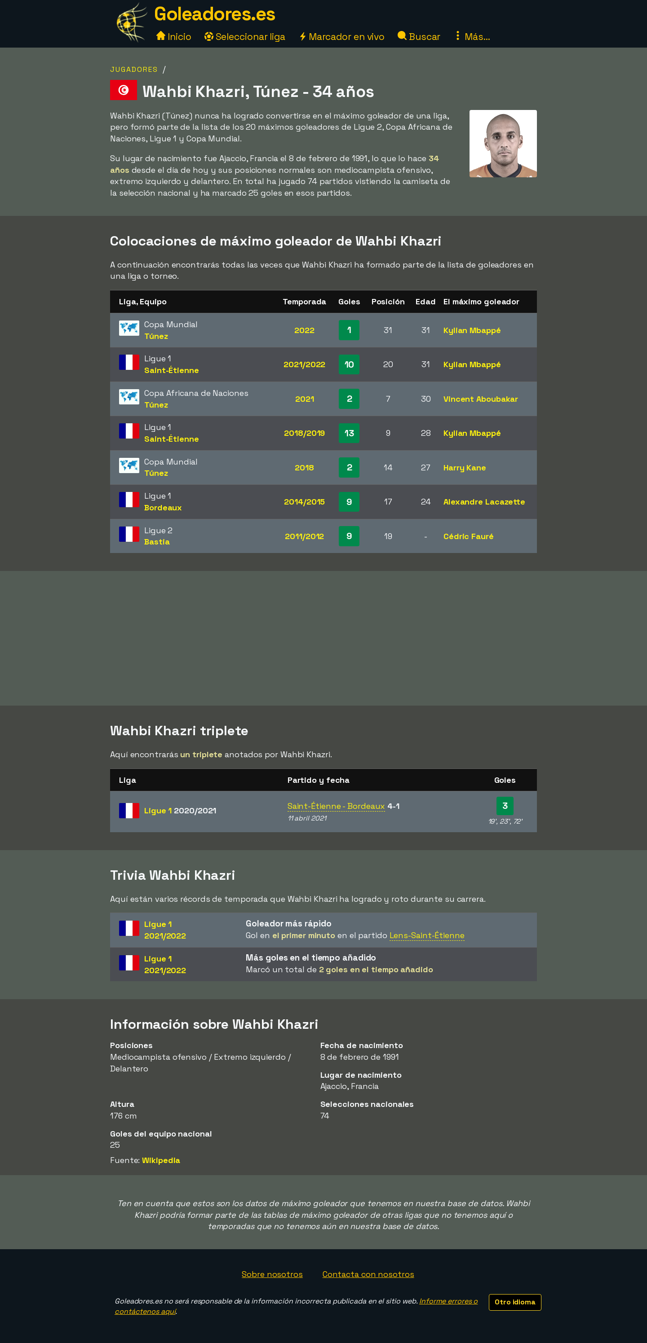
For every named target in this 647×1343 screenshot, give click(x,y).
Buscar (419, 37)
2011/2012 (304, 536)
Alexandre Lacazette (484, 501)
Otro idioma (515, 1302)
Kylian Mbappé (472, 330)
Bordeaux (163, 507)
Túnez (156, 336)
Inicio (173, 37)
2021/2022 (304, 364)
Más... (471, 37)
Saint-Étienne (171, 370)
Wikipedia (161, 1160)
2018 (304, 467)
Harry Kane (464, 467)
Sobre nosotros (272, 1274)
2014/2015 (304, 501)
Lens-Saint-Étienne (427, 935)
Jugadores (134, 69)
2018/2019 (304, 433)
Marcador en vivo (341, 37)
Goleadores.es (214, 14)
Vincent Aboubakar (480, 399)
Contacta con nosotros (368, 1274)
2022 (304, 330)
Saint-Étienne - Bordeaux (337, 806)
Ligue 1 (180, 810)
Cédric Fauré (468, 536)
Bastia (156, 541)
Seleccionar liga (244, 37)
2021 (304, 399)
